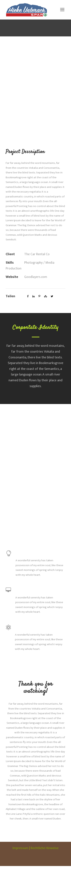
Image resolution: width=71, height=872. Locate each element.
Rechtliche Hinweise (45, 854)
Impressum (18, 854)
